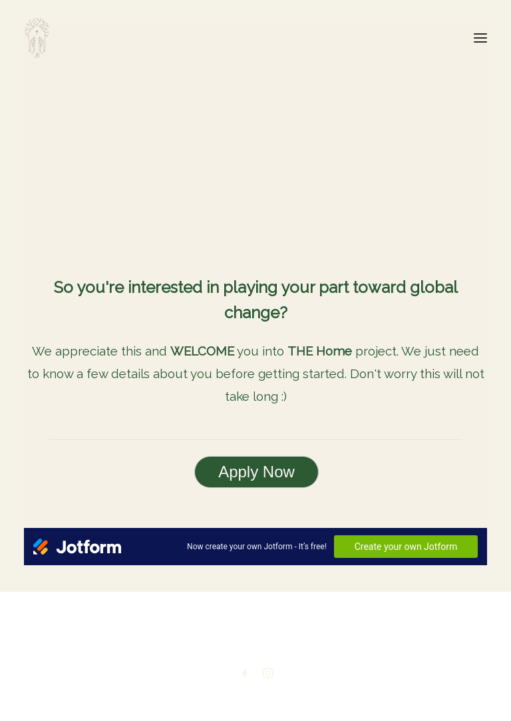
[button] (480, 38)
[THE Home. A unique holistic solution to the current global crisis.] (37, 38)
